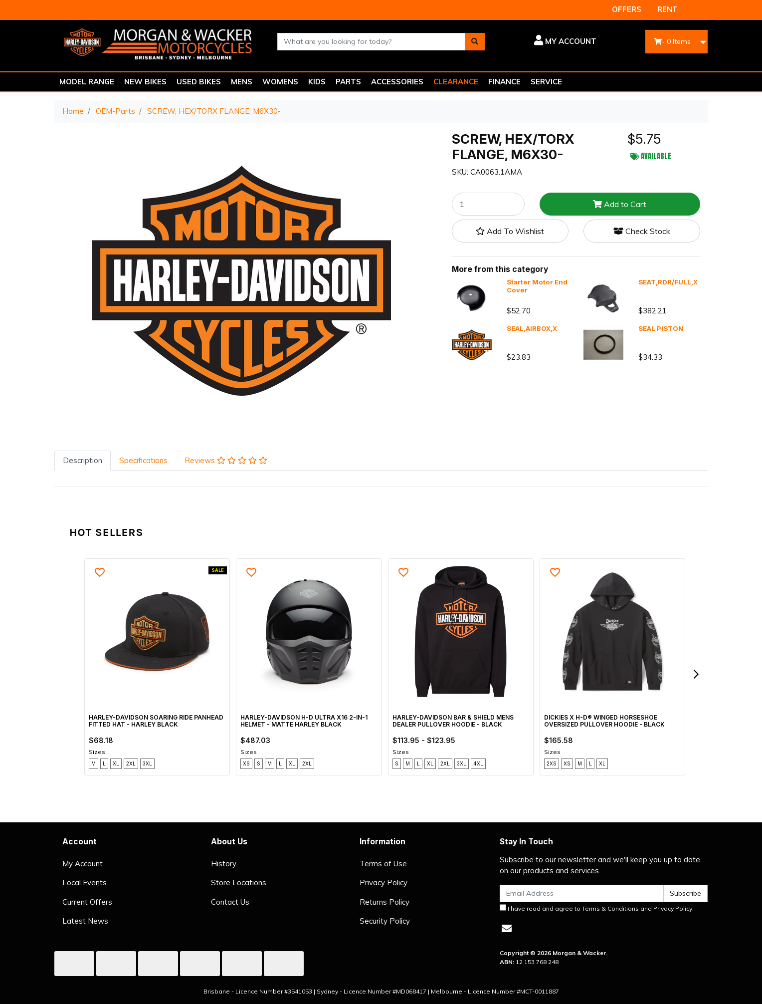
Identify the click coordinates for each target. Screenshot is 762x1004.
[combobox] (371, 41)
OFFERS (626, 9)
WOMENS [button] (280, 81)
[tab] (82, 461)
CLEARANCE (455, 81)
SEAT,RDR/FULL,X (668, 282)
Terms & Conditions (610, 908)
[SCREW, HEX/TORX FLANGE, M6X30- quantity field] (488, 204)
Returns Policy (384, 902)
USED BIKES (199, 81)
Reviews (226, 460)
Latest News (85, 921)
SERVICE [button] (546, 81)
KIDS (317, 81)
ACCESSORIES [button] (397, 81)
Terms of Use (383, 863)
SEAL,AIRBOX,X (532, 328)
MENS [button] (241, 81)
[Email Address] (582, 893)
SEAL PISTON (660, 328)
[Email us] (507, 928)
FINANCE (504, 81)
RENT (667, 9)
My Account (82, 863)
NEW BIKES (145, 81)
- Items (672, 41)
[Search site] (475, 41)
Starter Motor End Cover (537, 286)
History (223, 863)
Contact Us (230, 902)
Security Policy (385, 921)
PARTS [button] (348, 81)
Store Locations (238, 882)
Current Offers (87, 902)
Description (82, 460)
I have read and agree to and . (597, 908)
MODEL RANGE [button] (86, 81)
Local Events (84, 882)
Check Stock (641, 231)
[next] (695, 674)
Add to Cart (619, 204)
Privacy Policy (383, 882)
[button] (548, 41)
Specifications (143, 460)
